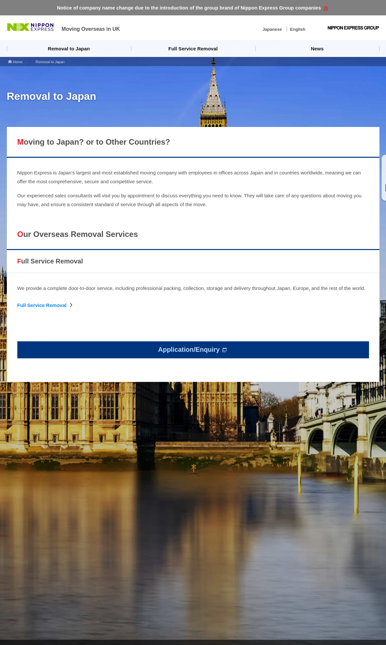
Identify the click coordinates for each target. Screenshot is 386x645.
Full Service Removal (193, 48)
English (298, 29)
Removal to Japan (69, 48)
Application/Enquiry (189, 349)
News (317, 48)
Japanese (272, 29)
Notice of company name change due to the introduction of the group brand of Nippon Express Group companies (189, 7)
